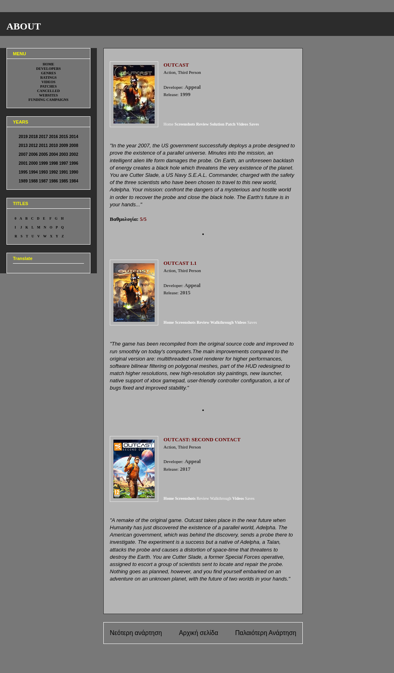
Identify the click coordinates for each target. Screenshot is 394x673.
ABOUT (23, 26)
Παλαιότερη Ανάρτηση (265, 632)
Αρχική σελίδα (198, 632)
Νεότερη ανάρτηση (136, 632)
